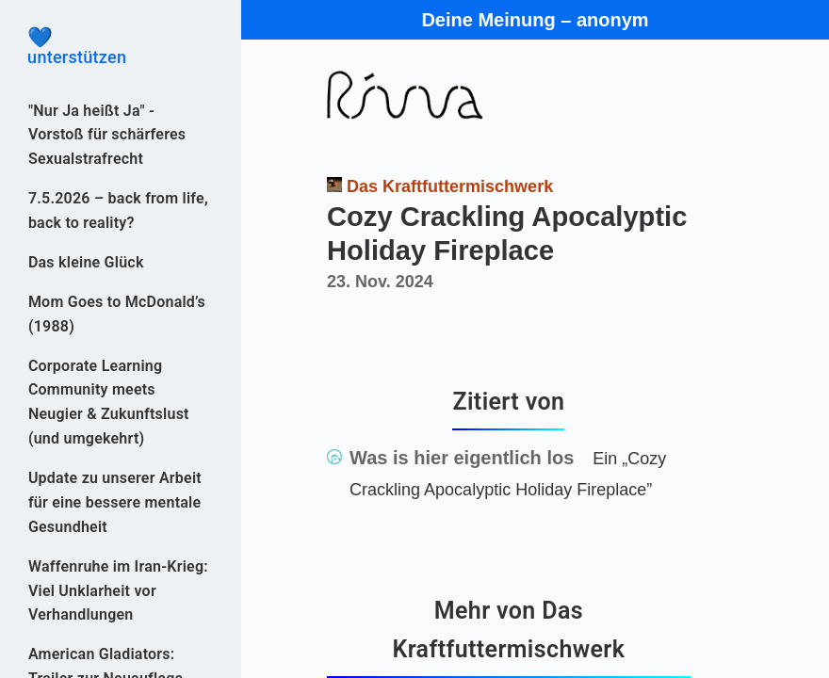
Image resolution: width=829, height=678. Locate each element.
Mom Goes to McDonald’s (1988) (116, 314)
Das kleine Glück (86, 262)
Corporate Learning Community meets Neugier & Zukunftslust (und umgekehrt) (108, 402)
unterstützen (120, 47)
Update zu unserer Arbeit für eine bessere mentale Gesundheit (115, 502)
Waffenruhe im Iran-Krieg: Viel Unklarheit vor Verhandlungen (118, 590)
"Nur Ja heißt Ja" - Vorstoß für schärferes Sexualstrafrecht (107, 135)
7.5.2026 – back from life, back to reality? (118, 210)
